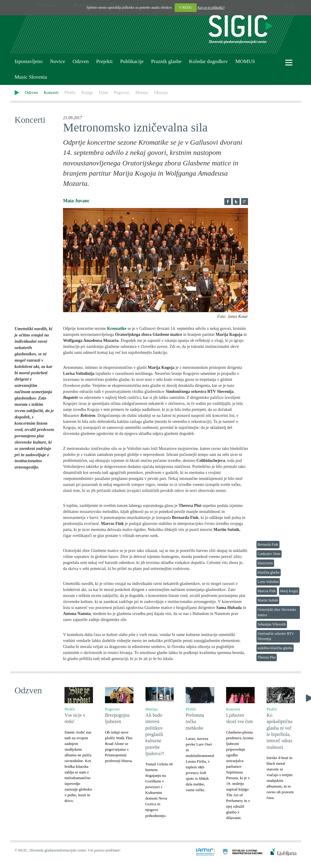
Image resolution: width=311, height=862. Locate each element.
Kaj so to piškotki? (211, 7)
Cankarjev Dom (269, 554)
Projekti (104, 61)
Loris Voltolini (268, 582)
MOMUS (245, 61)
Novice (57, 61)
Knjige (87, 92)
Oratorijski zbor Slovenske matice (277, 612)
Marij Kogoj (289, 591)
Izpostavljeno (29, 61)
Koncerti (51, 92)
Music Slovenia (31, 77)
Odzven (81, 61)
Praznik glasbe (166, 61)
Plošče (70, 92)
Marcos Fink (267, 591)
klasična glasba (269, 572)
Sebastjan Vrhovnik (272, 624)
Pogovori (121, 92)
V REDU (185, 7)
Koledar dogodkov (208, 61)
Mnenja (141, 92)
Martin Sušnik (268, 600)
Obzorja (161, 92)
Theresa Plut (267, 657)
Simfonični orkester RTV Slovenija (276, 636)
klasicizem (265, 563)
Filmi (103, 92)
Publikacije (132, 61)
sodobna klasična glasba (275, 648)
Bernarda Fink (268, 544)
